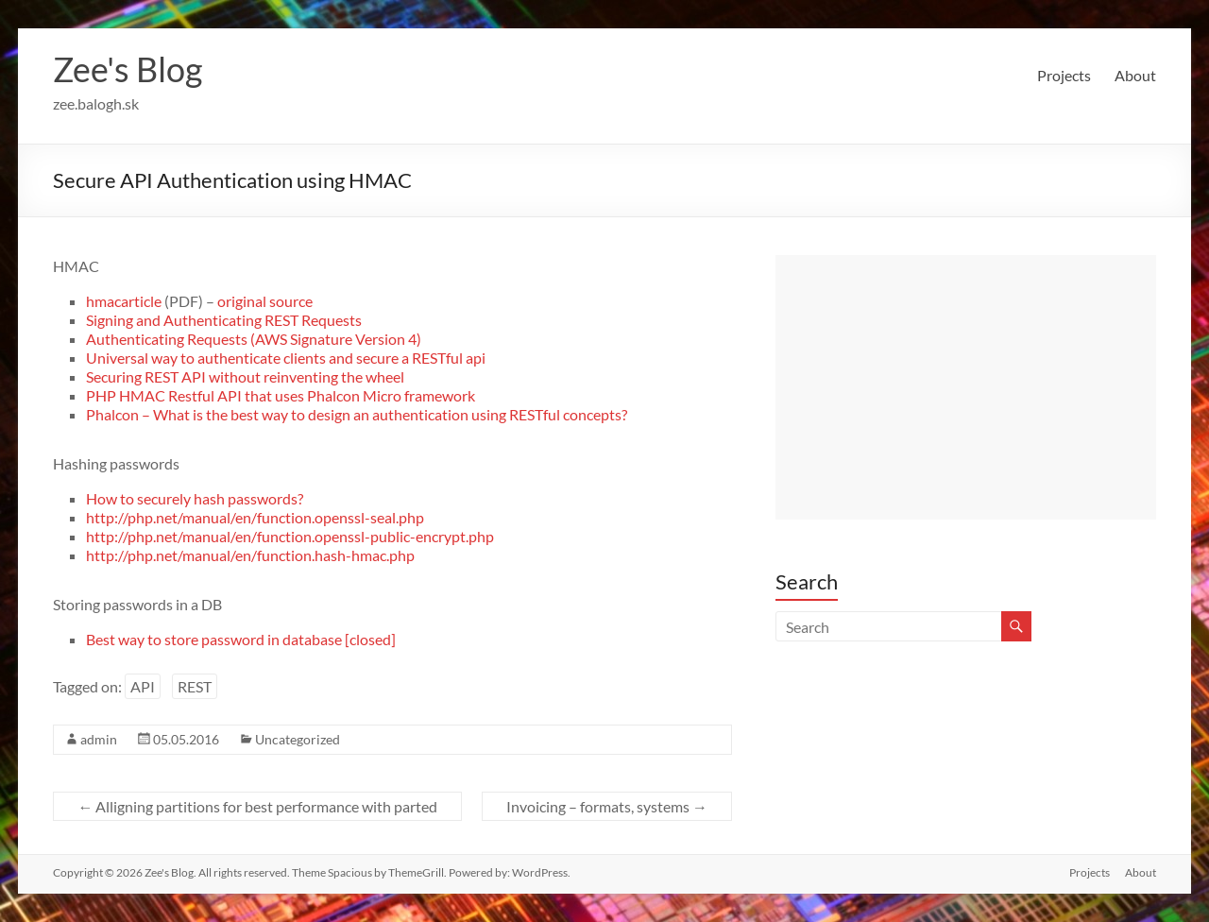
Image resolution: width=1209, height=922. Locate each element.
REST (195, 686)
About (1135, 75)
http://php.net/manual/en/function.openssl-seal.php (255, 517)
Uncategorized (297, 739)
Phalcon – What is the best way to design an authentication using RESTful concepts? (356, 414)
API (142, 686)
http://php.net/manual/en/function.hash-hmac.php (250, 555)
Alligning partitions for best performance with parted (257, 806)
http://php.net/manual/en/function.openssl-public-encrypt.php (290, 536)
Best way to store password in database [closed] (241, 639)
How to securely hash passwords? (194, 498)
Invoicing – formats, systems (606, 806)
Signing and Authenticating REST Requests (224, 320)
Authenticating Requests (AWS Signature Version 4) (253, 339)
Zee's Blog (127, 69)
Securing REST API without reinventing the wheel (245, 376)
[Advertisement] (965, 387)
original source (265, 301)
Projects (1064, 75)
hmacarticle (124, 301)
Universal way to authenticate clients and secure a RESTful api (285, 358)
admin (98, 739)
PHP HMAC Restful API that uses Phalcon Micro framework (280, 395)
